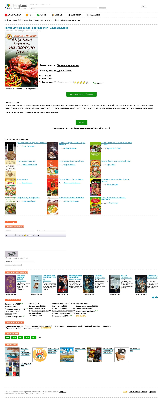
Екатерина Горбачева (72, 183)
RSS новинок (134, 392)
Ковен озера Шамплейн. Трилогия (21, 277)
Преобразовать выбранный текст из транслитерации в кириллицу (36, 235)
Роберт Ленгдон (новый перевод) (39, 326)
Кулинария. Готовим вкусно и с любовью (32, 143)
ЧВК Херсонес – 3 (153, 276)
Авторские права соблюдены (81, 94)
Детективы (9, 311)
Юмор (78, 313)
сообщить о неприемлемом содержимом (21, 89)
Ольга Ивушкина (68, 65)
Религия (79, 304)
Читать (81, 122)
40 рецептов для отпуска (26, 161)
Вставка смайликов (25, 235)
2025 (14, 337)
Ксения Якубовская (71, 201)
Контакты (144, 392)
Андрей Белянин (100, 278)
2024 (20, 337)
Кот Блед (124, 276)
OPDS (125, 392)
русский (48, 76)
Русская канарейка (13, 328)
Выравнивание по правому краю (22, 235)
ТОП (30, 15)
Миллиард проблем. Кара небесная (75, 276)
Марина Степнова (126, 278)
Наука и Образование (60, 308)
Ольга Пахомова (28, 146)
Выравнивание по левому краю (17, 235)
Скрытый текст (31, 235)
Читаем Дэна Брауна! (14, 326)
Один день (106, 326)
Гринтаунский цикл (31, 328)
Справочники (81, 308)
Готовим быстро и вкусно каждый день (115, 161)
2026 (7, 337)
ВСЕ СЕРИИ (46, 328)
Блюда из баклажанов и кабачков (71, 198)
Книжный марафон (92, 326)
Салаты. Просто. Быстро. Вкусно (71, 179)
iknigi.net (62, 392)
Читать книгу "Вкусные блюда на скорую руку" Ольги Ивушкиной (81, 128)
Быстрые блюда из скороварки (28, 198)
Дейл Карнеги (47, 281)
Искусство (33, 313)
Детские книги (34, 306)
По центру (19, 235)
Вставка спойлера (38, 235)
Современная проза (84, 306)
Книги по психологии (60, 304)
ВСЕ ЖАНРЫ (81, 316)
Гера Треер (111, 165)
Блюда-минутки (22, 179)
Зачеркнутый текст (14, 235)
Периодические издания (62, 311)
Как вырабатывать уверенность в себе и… (49, 277)
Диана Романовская (29, 165)
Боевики (8, 314)
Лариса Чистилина (114, 148)
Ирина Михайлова (28, 201)
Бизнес (31, 304)
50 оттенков (59, 326)
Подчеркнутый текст (11, 235)
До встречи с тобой (74, 326)
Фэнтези (8, 306)
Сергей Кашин (69, 165)
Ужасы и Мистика (83, 311)
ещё (39, 337)
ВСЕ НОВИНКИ (14, 15)
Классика (32, 315)
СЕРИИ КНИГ (76, 15)
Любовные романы (12, 309)
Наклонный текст (9, 235)
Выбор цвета (28, 235)
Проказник (98, 276)
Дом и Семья (65, 70)
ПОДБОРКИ (95, 15)
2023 (27, 337)
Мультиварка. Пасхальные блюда (71, 161)
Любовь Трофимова (75, 279)
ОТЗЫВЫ (59, 15)
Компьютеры (57, 306)
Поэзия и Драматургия (61, 313)
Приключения (10, 316)
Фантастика (9, 304)
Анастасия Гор (21, 281)
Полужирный (6, 235)
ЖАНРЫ (43, 15)
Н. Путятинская (112, 203)
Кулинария (51, 70)
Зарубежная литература (38, 311)
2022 (33, 337)
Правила (152, 392)
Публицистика (58, 316)
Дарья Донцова (112, 185)
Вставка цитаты (33, 235)
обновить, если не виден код (16, 258)
